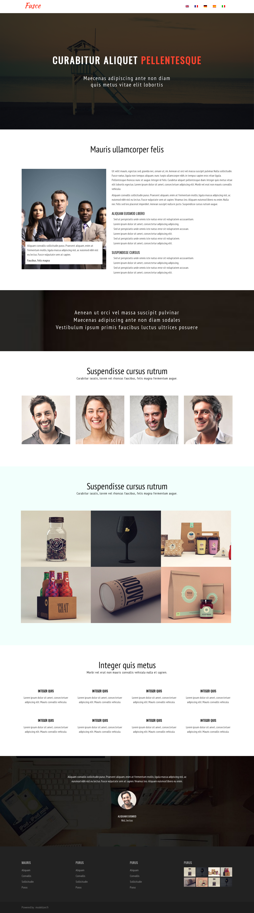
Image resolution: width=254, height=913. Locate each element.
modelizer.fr (42, 907)
